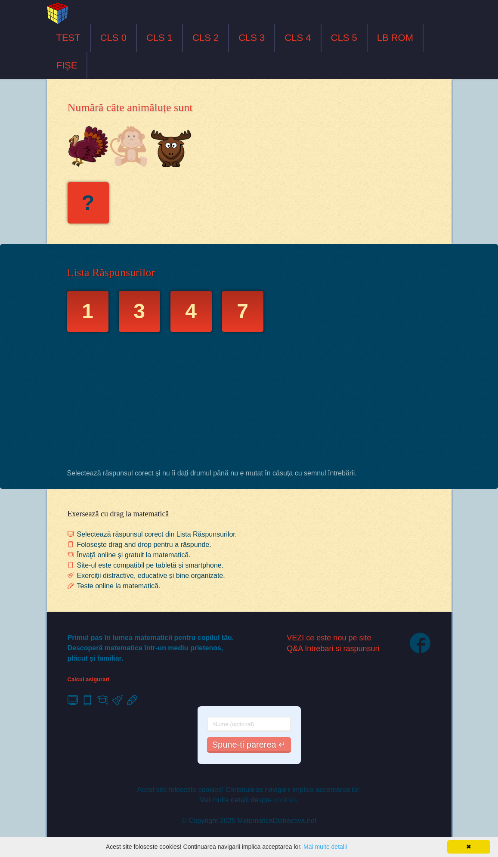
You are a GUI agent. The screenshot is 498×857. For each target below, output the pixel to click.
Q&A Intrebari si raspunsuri (333, 648)
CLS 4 (298, 37)
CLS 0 (113, 37)
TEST (68, 37)
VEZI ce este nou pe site (329, 637)
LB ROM (395, 37)
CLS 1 (159, 37)
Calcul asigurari (89, 679)
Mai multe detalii (325, 846)
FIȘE (66, 65)
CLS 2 (205, 37)
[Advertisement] (249, 402)
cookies (285, 800)
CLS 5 (344, 37)
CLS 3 (251, 37)
